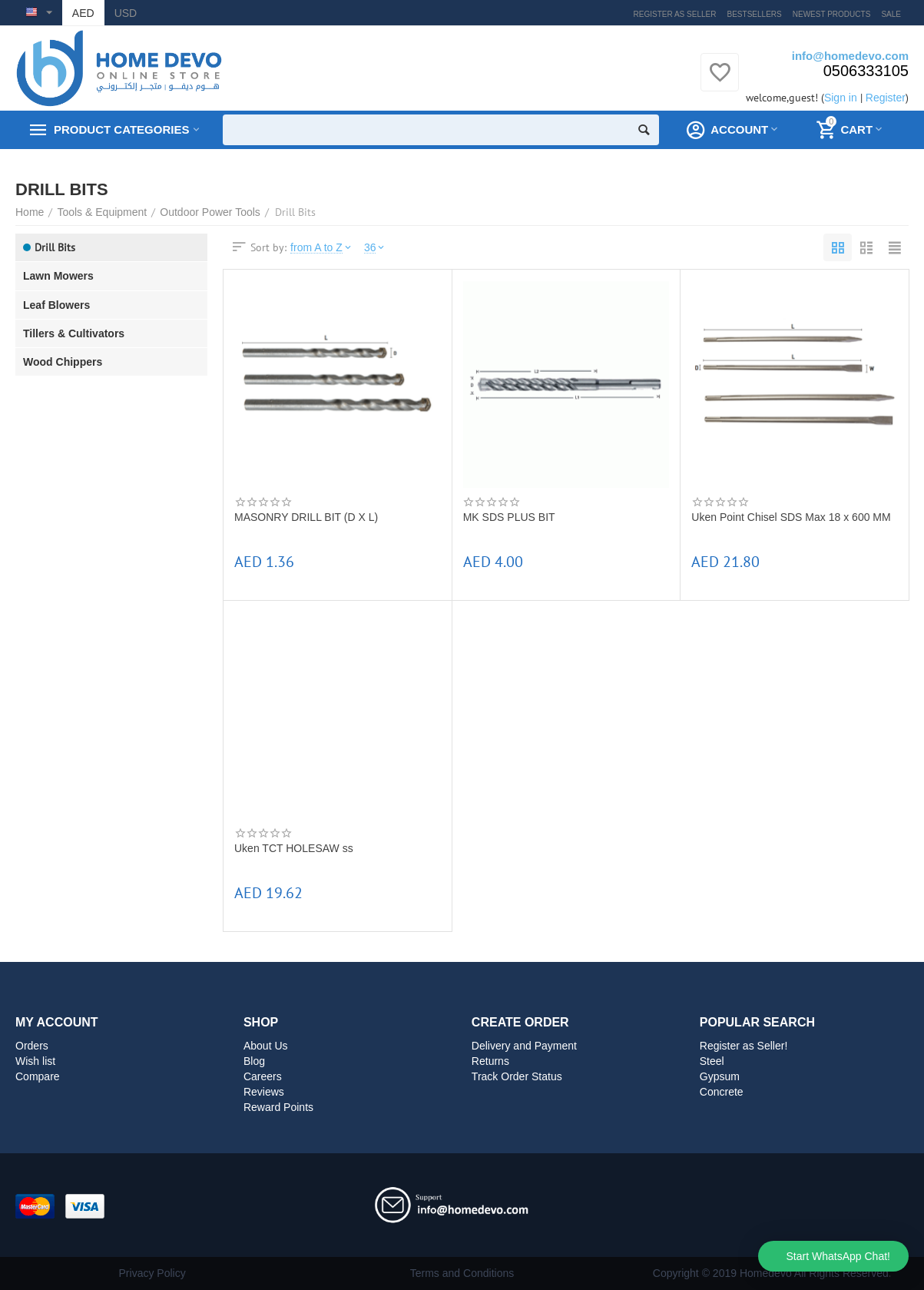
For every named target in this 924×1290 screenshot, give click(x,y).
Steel (712, 1061)
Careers (262, 1076)
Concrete (722, 1092)
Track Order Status (517, 1076)
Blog (254, 1061)
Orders (31, 1046)
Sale (891, 14)
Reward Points (278, 1107)
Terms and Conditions (462, 1273)
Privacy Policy (152, 1273)
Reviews (263, 1092)
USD (125, 13)
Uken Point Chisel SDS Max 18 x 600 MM (790, 517)
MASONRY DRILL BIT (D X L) (306, 517)
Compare (37, 1076)
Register (886, 97)
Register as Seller (675, 14)
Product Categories (121, 130)
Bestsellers (754, 14)
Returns (490, 1061)
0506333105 (866, 70)
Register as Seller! (744, 1046)
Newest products (832, 14)
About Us (265, 1046)
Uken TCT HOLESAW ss (293, 848)
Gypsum (720, 1076)
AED (83, 13)
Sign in (840, 97)
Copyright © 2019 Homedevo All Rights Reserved (771, 1273)
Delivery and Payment (524, 1046)
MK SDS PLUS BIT (509, 517)
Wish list (35, 1061)
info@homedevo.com (850, 55)
